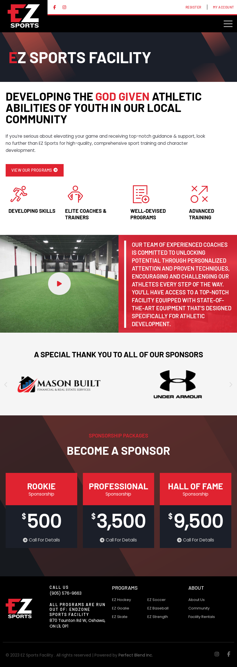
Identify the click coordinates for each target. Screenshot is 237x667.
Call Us (59, 587)
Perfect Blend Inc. (135, 655)
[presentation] (6, 384)
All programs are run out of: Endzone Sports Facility (77, 609)
